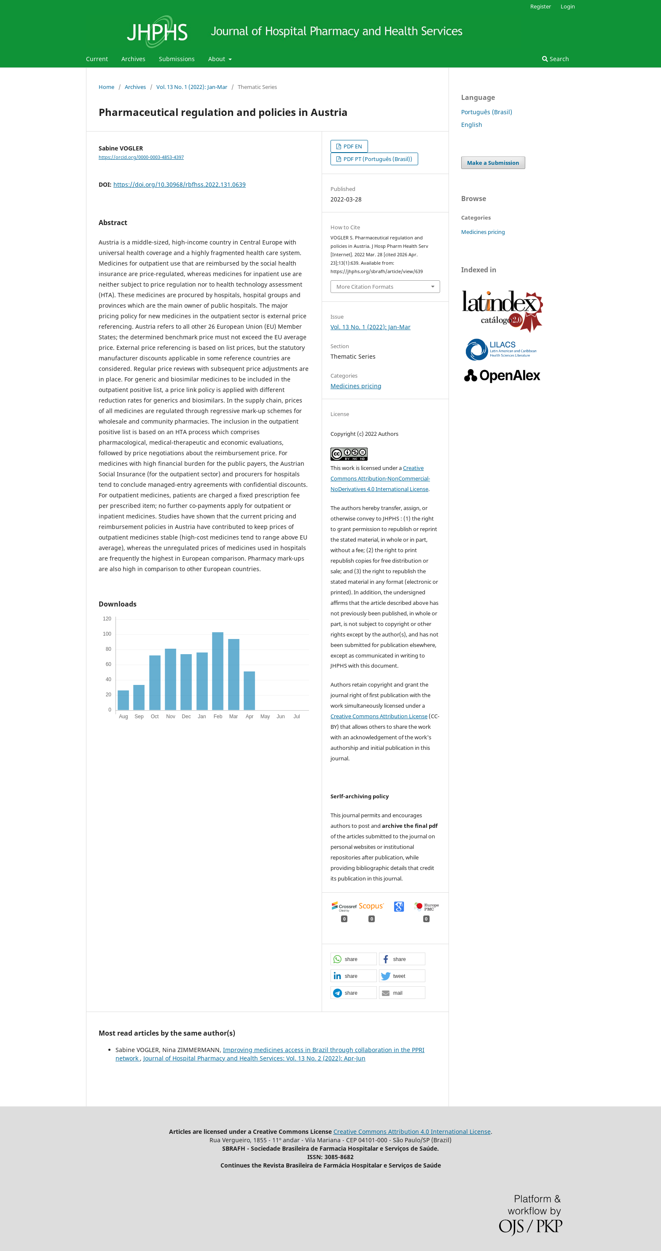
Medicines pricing (356, 386)
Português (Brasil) (486, 112)
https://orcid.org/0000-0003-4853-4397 (141, 157)
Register (540, 6)
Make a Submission (493, 162)
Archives (133, 59)
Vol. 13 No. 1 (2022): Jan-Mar (191, 87)
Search (555, 59)
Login (568, 6)
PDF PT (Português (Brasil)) (377, 159)
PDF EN (352, 146)
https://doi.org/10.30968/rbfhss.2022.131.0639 (179, 184)
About (217, 59)
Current (97, 59)
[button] (353, 959)
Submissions (177, 59)
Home (106, 87)
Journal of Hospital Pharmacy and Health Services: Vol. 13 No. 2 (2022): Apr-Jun (254, 1058)
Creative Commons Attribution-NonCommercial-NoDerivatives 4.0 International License (380, 478)
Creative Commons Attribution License (378, 716)
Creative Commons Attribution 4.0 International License (412, 1132)
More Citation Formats (364, 286)
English (471, 125)
